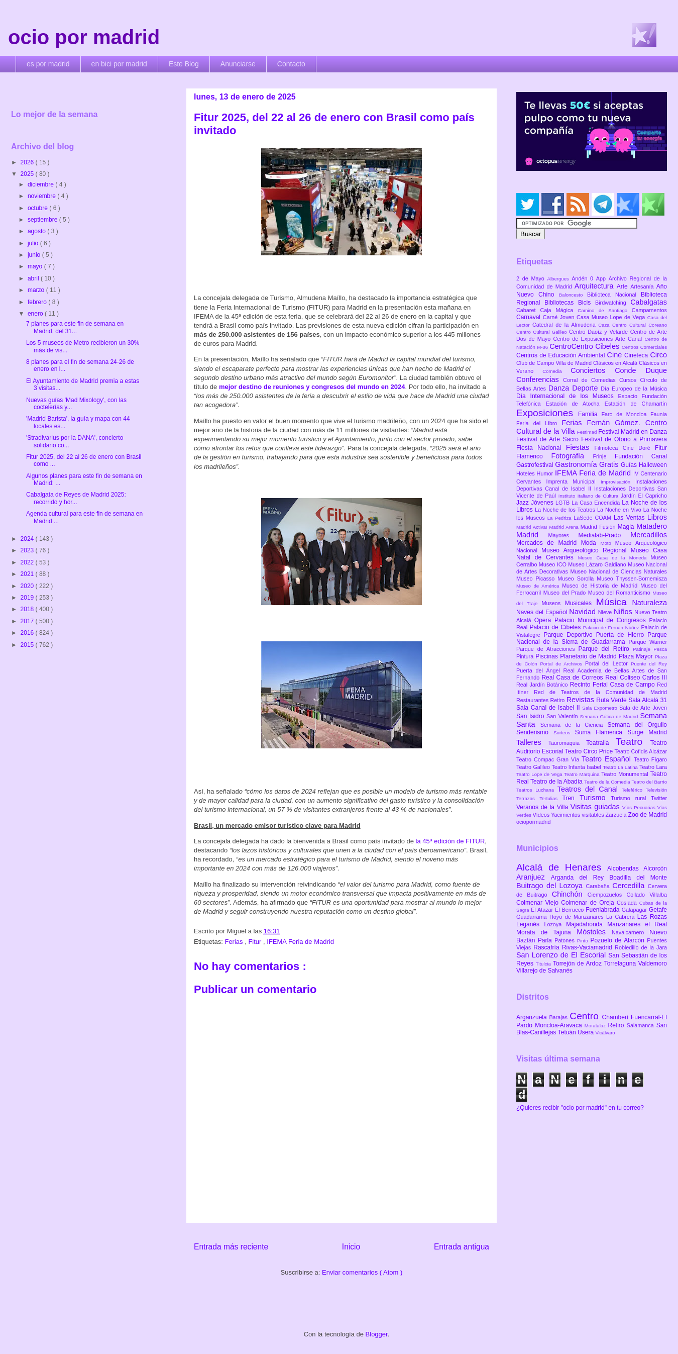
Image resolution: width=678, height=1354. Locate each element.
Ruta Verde (612, 700)
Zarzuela (617, 815)
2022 (28, 562)
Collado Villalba (647, 895)
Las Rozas (652, 916)
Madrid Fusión (599, 527)
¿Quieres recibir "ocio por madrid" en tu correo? (580, 1107)
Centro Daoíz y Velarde (599, 332)
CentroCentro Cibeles (585, 346)
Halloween (653, 464)
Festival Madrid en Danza (632, 431)
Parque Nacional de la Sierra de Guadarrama (591, 638)
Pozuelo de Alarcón (618, 940)
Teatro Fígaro (650, 759)
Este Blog (184, 64)
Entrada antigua (461, 1246)
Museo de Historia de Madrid (601, 586)
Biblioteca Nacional (614, 295)
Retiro (558, 700)
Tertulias (550, 798)
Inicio (351, 1246)
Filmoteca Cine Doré (625, 448)
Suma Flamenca (601, 732)
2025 (28, 173)
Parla (546, 940)
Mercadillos (648, 535)
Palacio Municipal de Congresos (601, 620)
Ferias (234, 941)
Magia (627, 526)
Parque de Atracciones (547, 649)
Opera (544, 620)
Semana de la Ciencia (574, 725)
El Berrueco (570, 910)
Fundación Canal (641, 456)
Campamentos (649, 310)
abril (34, 278)
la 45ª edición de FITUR (450, 841)
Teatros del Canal (589, 789)
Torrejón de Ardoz (578, 963)
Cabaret (528, 310)
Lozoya (555, 924)
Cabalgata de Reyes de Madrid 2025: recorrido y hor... (76, 498)
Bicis (586, 302)
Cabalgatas (648, 302)
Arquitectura (596, 286)
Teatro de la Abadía (557, 781)
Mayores (563, 535)
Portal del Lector (608, 663)
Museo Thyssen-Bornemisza (632, 578)
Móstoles (594, 932)
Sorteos (564, 732)
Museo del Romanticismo (620, 593)
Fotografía (572, 456)
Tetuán (568, 1032)
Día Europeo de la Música (634, 388)
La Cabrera (621, 917)
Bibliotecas (561, 302)
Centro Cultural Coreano (639, 325)
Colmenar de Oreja (589, 902)
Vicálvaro (605, 1032)
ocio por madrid (84, 37)
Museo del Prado (565, 593)
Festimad (587, 432)
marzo (37, 290)
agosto (37, 231)
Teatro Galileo (533, 767)
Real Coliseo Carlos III (636, 677)
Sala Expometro (600, 708)
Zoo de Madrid (647, 814)
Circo (658, 355)
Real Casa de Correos (573, 677)
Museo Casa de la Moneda (614, 557)
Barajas (559, 1017)
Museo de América (539, 586)
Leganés (530, 924)
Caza (605, 325)
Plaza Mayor (637, 656)
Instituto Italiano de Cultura (589, 496)
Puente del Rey (649, 663)
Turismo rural (631, 798)
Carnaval (529, 317)
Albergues (559, 278)
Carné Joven (560, 317)
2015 (28, 644)
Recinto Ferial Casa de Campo (613, 684)
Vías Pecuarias (639, 807)
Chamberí (616, 1017)
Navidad (583, 612)
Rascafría (547, 947)
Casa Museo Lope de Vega (612, 317)
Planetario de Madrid (589, 656)
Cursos (629, 380)
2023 (28, 550)
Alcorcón (655, 868)
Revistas (582, 700)
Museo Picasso (536, 578)
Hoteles (526, 473)
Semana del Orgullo (637, 724)
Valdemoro (652, 963)
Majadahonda (586, 924)
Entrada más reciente (231, 1246)
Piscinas (547, 656)
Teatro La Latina (621, 767)
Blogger (377, 1334)
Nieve (606, 612)
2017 (28, 621)
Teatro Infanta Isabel (577, 767)
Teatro (633, 741)
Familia (590, 414)
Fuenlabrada (604, 909)
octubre (38, 208)
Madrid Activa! (532, 527)
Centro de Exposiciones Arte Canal (599, 339)
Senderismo (534, 732)
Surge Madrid (647, 732)
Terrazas (527, 798)
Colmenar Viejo (538, 902)
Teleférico (634, 790)
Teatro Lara (653, 767)
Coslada (628, 903)
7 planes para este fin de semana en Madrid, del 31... (75, 327)
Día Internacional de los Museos (567, 396)
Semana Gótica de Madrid (610, 716)
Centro (586, 1016)
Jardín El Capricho (644, 496)
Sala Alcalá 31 (647, 700)
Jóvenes (543, 502)
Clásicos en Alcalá (616, 363)
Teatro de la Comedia (607, 782)
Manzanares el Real (637, 924)
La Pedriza (560, 518)
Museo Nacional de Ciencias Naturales (618, 571)
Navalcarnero (630, 932)
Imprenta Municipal (573, 481)
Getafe (658, 909)
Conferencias (539, 379)
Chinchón (570, 894)
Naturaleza (649, 603)
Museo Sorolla (577, 578)
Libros (657, 517)
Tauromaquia (567, 743)
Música (614, 602)
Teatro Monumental (625, 774)
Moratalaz (596, 1025)
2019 (28, 597)
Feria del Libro (538, 423)
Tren (571, 798)
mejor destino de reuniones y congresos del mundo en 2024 (312, 387)
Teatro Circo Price (590, 751)
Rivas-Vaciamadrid (588, 947)
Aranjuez (533, 877)
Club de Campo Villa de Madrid (554, 363)
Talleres (532, 742)
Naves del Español (542, 612)
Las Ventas (630, 517)
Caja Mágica (559, 310)
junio (35, 254)
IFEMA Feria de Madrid (300, 941)
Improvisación (618, 482)
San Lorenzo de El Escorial (562, 955)
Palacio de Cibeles (556, 627)
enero (36, 313)
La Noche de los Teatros (566, 510)
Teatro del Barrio (649, 782)
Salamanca (641, 1025)
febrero (38, 302)
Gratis (610, 464)
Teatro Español (608, 759)
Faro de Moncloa (625, 414)
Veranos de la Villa (543, 807)
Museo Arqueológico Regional (586, 550)
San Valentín (563, 716)
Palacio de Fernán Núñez (612, 627)
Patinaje (643, 649)
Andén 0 (584, 278)
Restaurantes (533, 700)
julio (34, 243)
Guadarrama (532, 917)
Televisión (656, 790)
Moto (607, 543)
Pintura (525, 656)
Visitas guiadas (596, 807)
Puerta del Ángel (539, 670)
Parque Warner (648, 642)
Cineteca (637, 355)
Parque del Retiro (605, 648)
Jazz (523, 502)
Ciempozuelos (607, 895)
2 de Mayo (531, 278)
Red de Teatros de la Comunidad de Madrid (600, 692)
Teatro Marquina (582, 774)
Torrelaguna (621, 963)
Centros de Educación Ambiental (561, 355)
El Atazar (543, 910)
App (602, 278)
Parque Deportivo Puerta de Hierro (596, 634)
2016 (28, 632)
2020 (28, 586)
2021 (28, 573)
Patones (565, 940)
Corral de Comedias (591, 380)
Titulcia (544, 963)
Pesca (660, 649)
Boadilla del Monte (638, 877)
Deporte (586, 388)
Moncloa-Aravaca (560, 1025)
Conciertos (593, 370)
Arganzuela (532, 1017)
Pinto (584, 940)
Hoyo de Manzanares (577, 917)
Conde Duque (641, 370)
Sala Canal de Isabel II (549, 707)
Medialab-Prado (605, 535)
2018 (28, 609)
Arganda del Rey (580, 877)
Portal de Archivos (562, 663)
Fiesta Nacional (541, 447)
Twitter (659, 798)
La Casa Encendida (597, 503)
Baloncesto (573, 295)
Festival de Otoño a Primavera (624, 439)
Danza (560, 388)
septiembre (43, 219)
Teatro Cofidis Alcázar (641, 751)
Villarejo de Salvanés (544, 970)
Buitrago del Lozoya (551, 886)
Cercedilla (629, 886)
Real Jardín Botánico (543, 685)
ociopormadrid (533, 822)
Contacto (291, 64)
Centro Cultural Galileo (542, 332)
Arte (624, 286)
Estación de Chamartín (636, 404)
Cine (615, 355)
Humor (546, 473)
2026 (28, 162)
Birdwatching (612, 303)
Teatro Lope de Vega (540, 774)
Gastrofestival (535, 464)
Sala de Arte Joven (643, 708)
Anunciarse (238, 64)
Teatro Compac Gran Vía (549, 759)
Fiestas (580, 447)
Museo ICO (553, 564)
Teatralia (601, 742)
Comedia (556, 371)
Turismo (595, 798)
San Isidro (531, 716)
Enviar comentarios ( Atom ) (362, 1272)
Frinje (603, 456)
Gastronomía (577, 464)
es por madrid (48, 64)
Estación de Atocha (575, 404)
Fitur (255, 941)
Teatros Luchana (536, 790)
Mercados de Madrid (548, 542)
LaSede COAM (594, 518)
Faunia (658, 414)
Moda (591, 542)
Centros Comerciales (644, 347)
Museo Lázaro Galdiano (598, 564)
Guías (630, 464)
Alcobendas (625, 868)
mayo (36, 266)
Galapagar (635, 910)
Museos (552, 603)
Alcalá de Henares (561, 867)
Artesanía (643, 286)
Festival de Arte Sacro (548, 439)
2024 (28, 538)
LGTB (563, 503)
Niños (624, 612)
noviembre (42, 196)
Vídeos (542, 815)
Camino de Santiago (604, 310)
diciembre (41, 184)
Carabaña (599, 886)
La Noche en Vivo (620, 510)
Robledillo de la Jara (641, 947)
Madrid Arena (565, 527)
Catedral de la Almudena (565, 325)
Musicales (580, 603)
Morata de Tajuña (546, 932)
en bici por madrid (119, 64)
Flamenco (533, 456)
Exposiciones (547, 413)
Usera (586, 1032)
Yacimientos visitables (578, 815)
